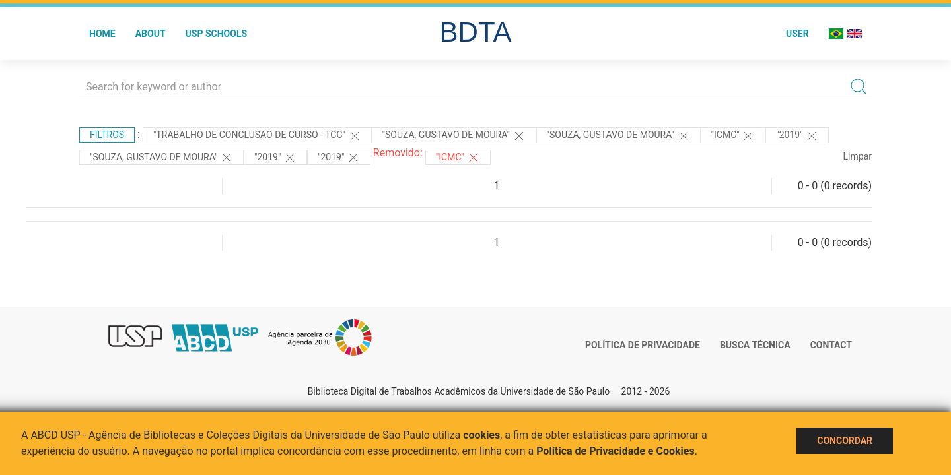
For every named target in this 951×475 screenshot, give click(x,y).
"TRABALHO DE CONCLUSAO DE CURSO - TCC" (257, 135)
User (797, 33)
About (150, 33)
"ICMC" (733, 135)
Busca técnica (755, 345)
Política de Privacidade (642, 345)
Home (102, 33)
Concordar (844, 440)
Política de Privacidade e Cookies (615, 451)
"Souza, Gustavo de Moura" (454, 135)
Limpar (857, 156)
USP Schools (217, 33)
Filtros (107, 134)
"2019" (797, 135)
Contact (831, 345)
